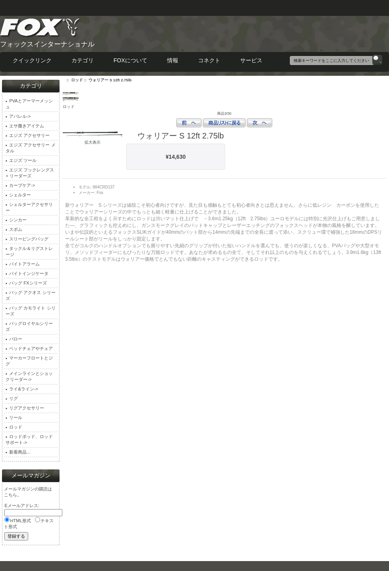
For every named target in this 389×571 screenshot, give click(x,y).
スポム (14, 229)
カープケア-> (20, 185)
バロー (14, 338)
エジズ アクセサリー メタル (30, 147)
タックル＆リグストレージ (29, 251)
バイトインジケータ (27, 273)
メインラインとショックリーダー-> (29, 376)
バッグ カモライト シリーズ (30, 311)
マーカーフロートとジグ (29, 361)
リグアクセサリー (25, 408)
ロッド (77, 80)
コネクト (209, 60)
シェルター (18, 194)
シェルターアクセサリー (29, 207)
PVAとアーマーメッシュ (29, 103)
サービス (251, 60)
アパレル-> (18, 116)
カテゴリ (82, 60)
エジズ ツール (21, 160)
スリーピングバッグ (27, 238)
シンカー (16, 219)
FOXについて (130, 60)
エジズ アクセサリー (28, 135)
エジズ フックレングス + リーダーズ (30, 172)
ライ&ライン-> (22, 388)
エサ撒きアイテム (25, 125)
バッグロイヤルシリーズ (29, 326)
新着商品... (18, 452)
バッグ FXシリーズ (26, 283)
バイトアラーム (23, 263)
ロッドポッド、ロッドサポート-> (29, 439)
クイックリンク (32, 60)
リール (14, 417)
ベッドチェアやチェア (29, 348)
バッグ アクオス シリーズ (30, 295)
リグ (12, 398)
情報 (172, 60)
